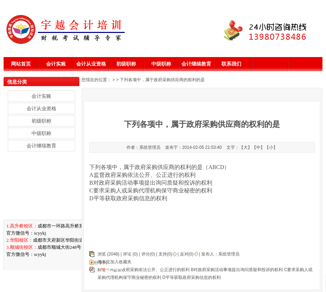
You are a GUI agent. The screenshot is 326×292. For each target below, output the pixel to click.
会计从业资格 (91, 64)
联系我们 (231, 64)
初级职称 (126, 64)
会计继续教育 (196, 64)
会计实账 (56, 64)
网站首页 (21, 64)
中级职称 (161, 64)
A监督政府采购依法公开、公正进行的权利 (150, 269)
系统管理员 (229, 254)
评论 (127, 254)
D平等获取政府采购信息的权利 (191, 277)
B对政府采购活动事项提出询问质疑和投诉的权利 (237, 269)
